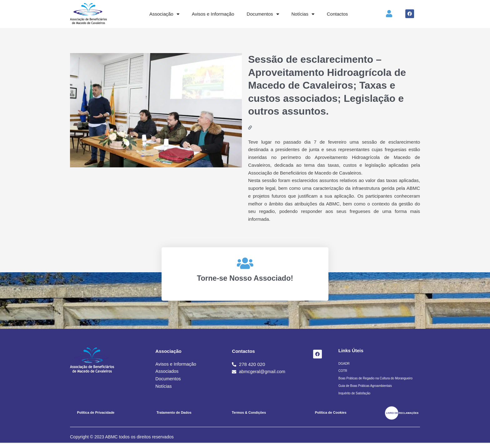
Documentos (263, 14)
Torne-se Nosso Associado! (245, 278)
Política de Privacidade (95, 414)
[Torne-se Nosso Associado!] (245, 263)
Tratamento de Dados (174, 414)
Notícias (303, 14)
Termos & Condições (249, 414)
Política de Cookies (331, 414)
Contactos (337, 14)
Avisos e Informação (213, 14)
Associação (164, 14)
